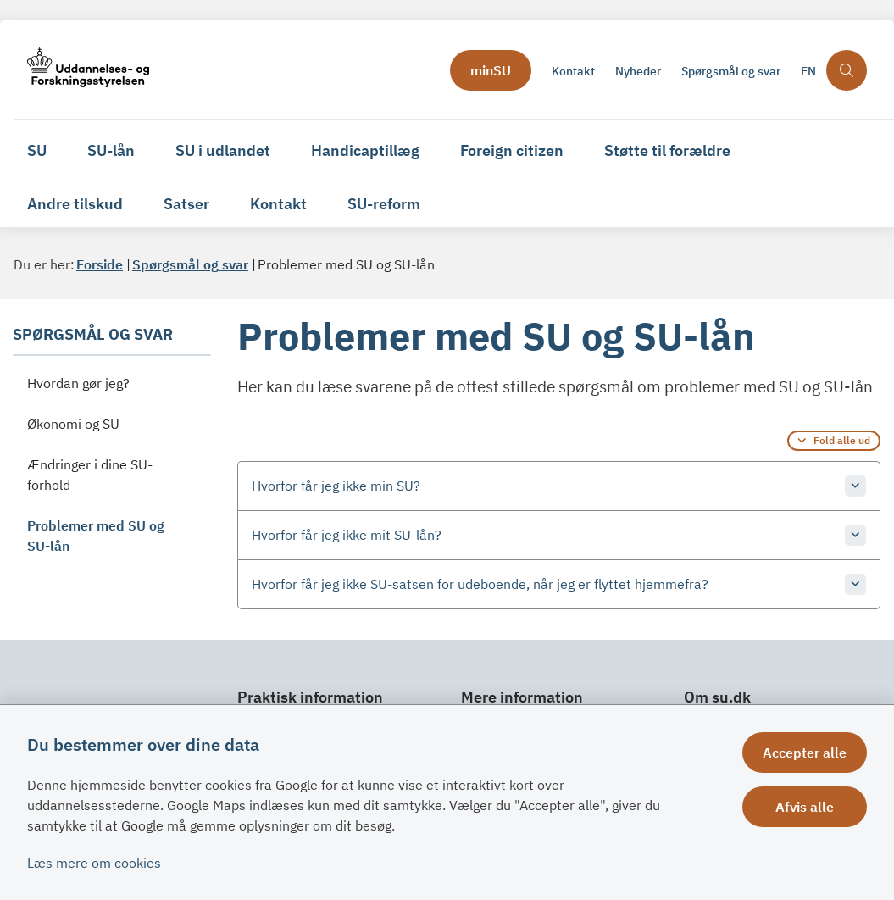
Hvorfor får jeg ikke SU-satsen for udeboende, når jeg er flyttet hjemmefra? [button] (480, 583)
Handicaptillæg (365, 150)
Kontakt (278, 204)
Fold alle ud (841, 440)
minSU (490, 70)
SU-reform (383, 204)
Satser (186, 204)
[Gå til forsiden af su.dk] (227, 69)
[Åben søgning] (846, 70)
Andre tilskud (75, 204)
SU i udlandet (222, 150)
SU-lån (111, 150)
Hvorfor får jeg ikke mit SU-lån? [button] (346, 534)
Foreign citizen (512, 150)
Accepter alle (805, 752)
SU (37, 150)
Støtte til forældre (667, 150)
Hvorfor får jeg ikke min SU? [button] (336, 485)
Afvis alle (804, 806)
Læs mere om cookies (94, 862)
